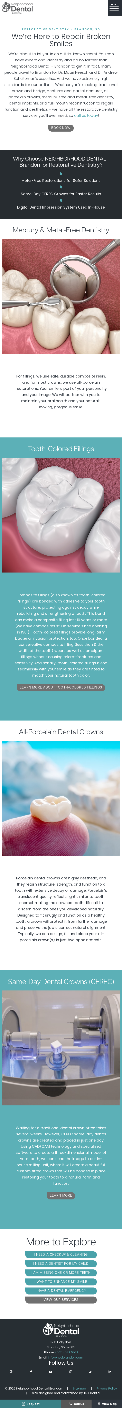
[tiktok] (90, 1372)
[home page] (17, 8)
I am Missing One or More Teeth (61, 1273)
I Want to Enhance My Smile (61, 1282)
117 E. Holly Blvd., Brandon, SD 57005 (61, 1344)
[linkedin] (110, 1372)
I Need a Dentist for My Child (60, 1264)
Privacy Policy (107, 1388)
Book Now (61, 128)
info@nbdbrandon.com (65, 1357)
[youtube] (50, 1372)
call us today (86, 115)
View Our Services (61, 1300)
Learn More (61, 1195)
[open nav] (115, 8)
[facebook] (31, 1372)
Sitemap (79, 1388)
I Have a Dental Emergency (61, 1291)
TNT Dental (92, 1393)
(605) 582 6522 (66, 1352)
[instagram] (70, 1372)
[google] (11, 1372)
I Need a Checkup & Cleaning (61, 1255)
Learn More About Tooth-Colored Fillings (61, 687)
